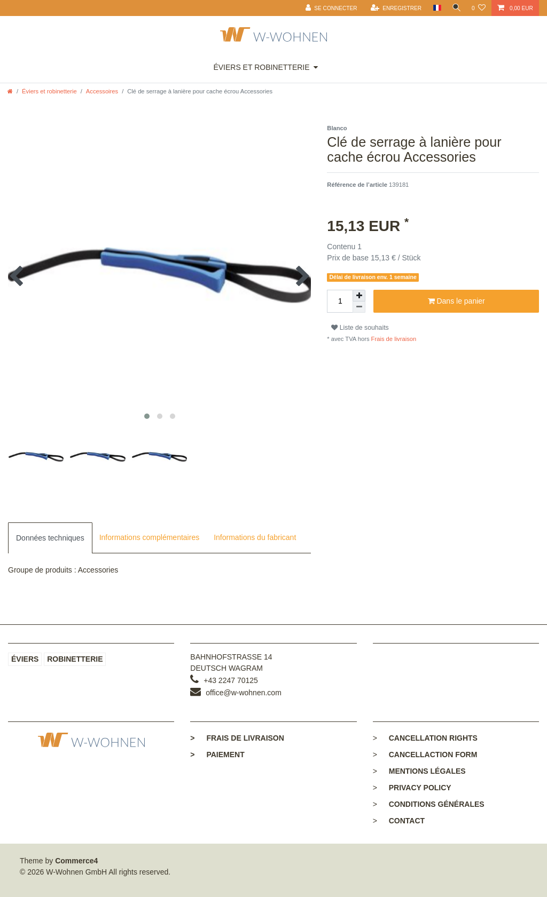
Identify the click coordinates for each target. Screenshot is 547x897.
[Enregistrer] (393, 8)
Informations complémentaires (149, 537)
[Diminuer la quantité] (359, 307)
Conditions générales (437, 804)
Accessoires (102, 91)
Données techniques (50, 538)
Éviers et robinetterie (261, 67)
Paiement (217, 754)
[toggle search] (455, 8)
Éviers (24, 659)
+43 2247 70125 (231, 680)
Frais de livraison (393, 339)
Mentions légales (427, 771)
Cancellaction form (433, 754)
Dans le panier (456, 301)
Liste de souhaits (359, 327)
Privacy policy (420, 787)
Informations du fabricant (255, 537)
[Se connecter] (328, 8)
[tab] (50, 537)
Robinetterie (75, 659)
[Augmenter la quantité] (359, 295)
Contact (407, 820)
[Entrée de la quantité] (340, 301)
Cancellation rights (433, 738)
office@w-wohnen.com (244, 692)
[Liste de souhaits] (478, 8)
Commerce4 (76, 860)
